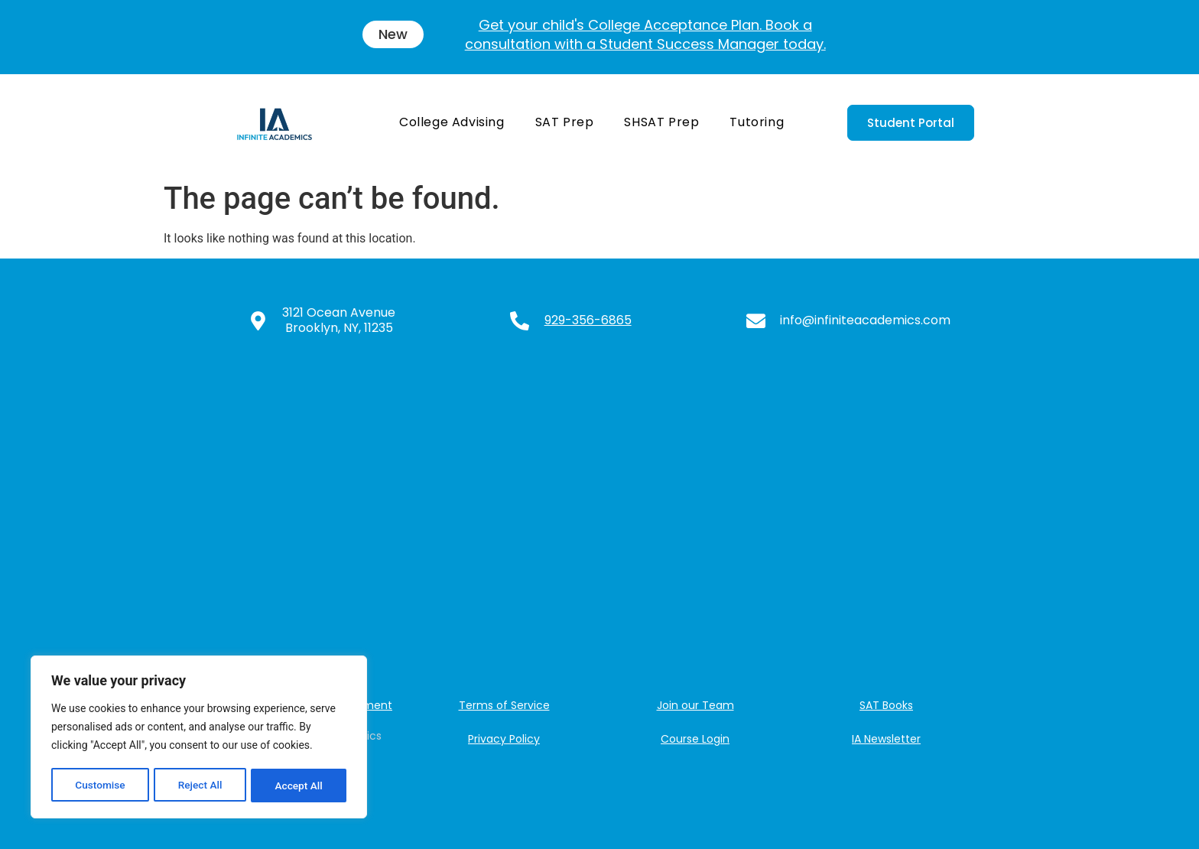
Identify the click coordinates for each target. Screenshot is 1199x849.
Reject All (200, 785)
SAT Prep (564, 122)
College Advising (452, 122)
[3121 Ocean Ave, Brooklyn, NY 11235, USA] (599, 516)
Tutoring (756, 122)
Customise (99, 785)
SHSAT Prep (661, 122)
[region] (199, 738)
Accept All (299, 785)
